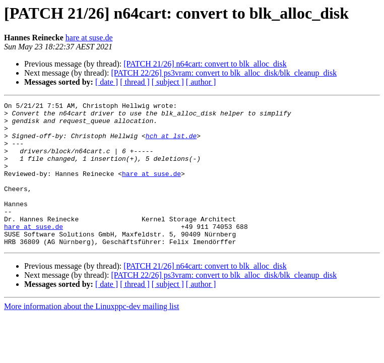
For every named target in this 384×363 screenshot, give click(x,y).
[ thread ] (135, 82)
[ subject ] (168, 82)
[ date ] (106, 82)
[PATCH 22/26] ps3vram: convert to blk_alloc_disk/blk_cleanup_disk (224, 73)
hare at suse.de (89, 37)
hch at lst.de (171, 143)
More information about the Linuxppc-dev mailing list (91, 335)
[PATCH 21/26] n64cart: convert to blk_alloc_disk (204, 63)
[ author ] (201, 82)
